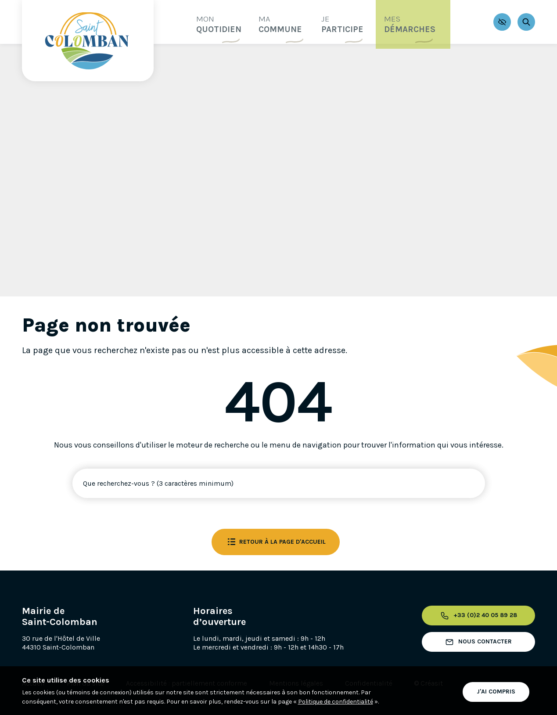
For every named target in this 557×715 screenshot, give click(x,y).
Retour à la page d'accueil (276, 542)
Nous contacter (476, 642)
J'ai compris (496, 690)
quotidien (203, 21)
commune (275, 21)
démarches (423, 21)
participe (346, 21)
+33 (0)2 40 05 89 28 (476, 615)
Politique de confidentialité (335, 701)
